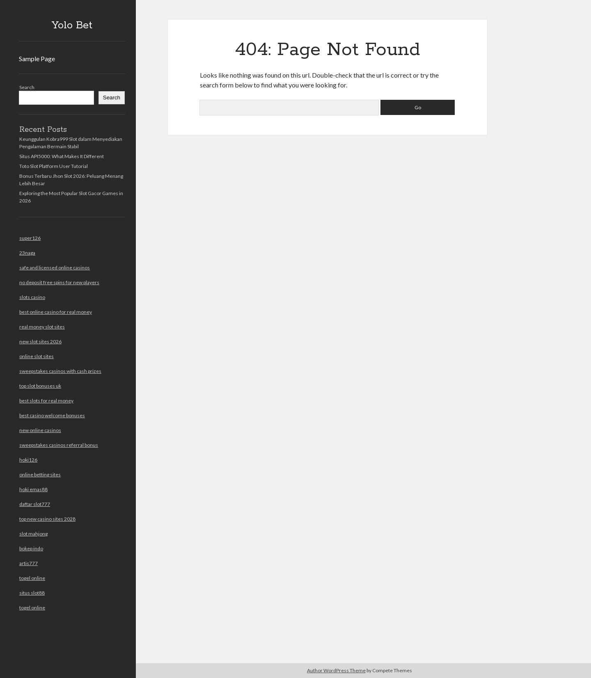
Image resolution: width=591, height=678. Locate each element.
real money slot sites (42, 327)
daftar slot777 (34, 504)
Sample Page (37, 58)
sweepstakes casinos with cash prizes (60, 371)
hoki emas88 (33, 489)
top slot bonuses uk (40, 386)
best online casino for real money (55, 312)
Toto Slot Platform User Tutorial (53, 166)
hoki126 (28, 460)
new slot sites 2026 (40, 341)
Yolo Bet (72, 25)
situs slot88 (32, 593)
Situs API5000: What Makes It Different (61, 156)
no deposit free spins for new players (59, 282)
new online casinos (40, 430)
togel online (32, 578)
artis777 (28, 563)
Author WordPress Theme (336, 670)
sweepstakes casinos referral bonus (58, 445)
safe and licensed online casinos (54, 267)
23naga (27, 253)
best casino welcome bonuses (52, 415)
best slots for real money (46, 401)
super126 (30, 238)
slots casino (32, 297)
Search (26, 87)
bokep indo (31, 548)
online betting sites (40, 474)
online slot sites (36, 356)
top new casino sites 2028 (47, 519)
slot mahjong (33, 534)
